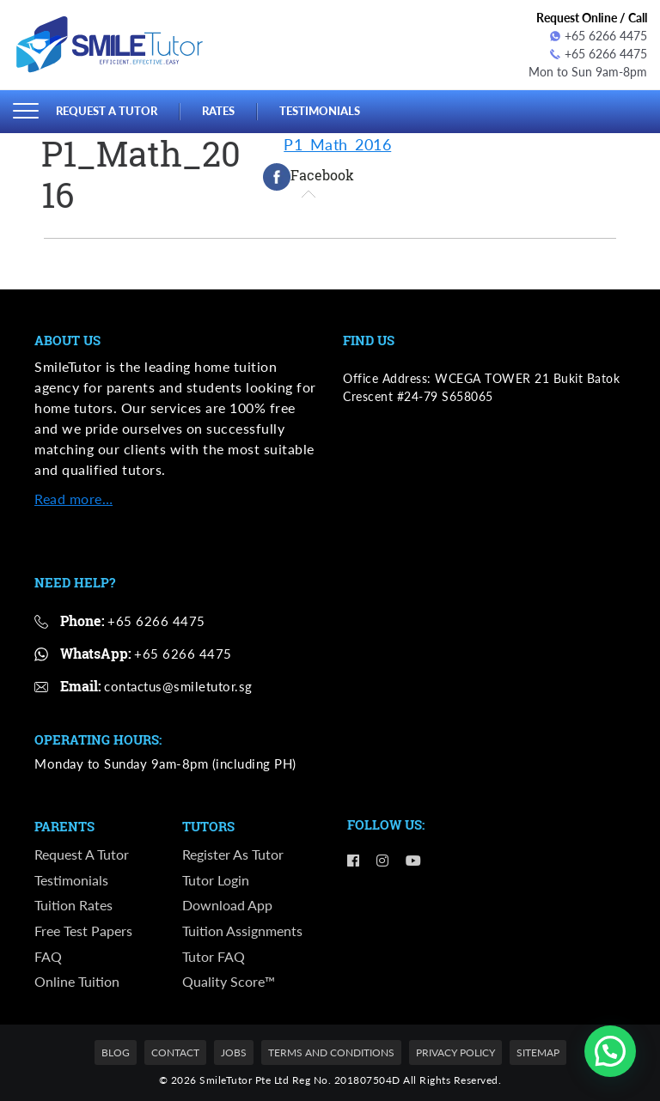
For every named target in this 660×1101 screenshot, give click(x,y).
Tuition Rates (73, 905)
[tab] (308, 177)
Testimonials (319, 111)
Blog (115, 1052)
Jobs (234, 1052)
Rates (218, 111)
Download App (227, 905)
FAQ (48, 956)
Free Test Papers (83, 930)
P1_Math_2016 (337, 144)
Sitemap (537, 1052)
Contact (175, 1052)
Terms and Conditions (331, 1052)
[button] (610, 1051)
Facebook (308, 177)
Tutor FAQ (213, 956)
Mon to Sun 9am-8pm (588, 71)
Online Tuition (76, 981)
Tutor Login (215, 880)
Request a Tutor (106, 111)
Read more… (73, 498)
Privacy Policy (455, 1052)
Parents (64, 827)
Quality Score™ (228, 981)
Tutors (208, 827)
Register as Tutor (233, 854)
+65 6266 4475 (598, 35)
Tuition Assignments (242, 930)
